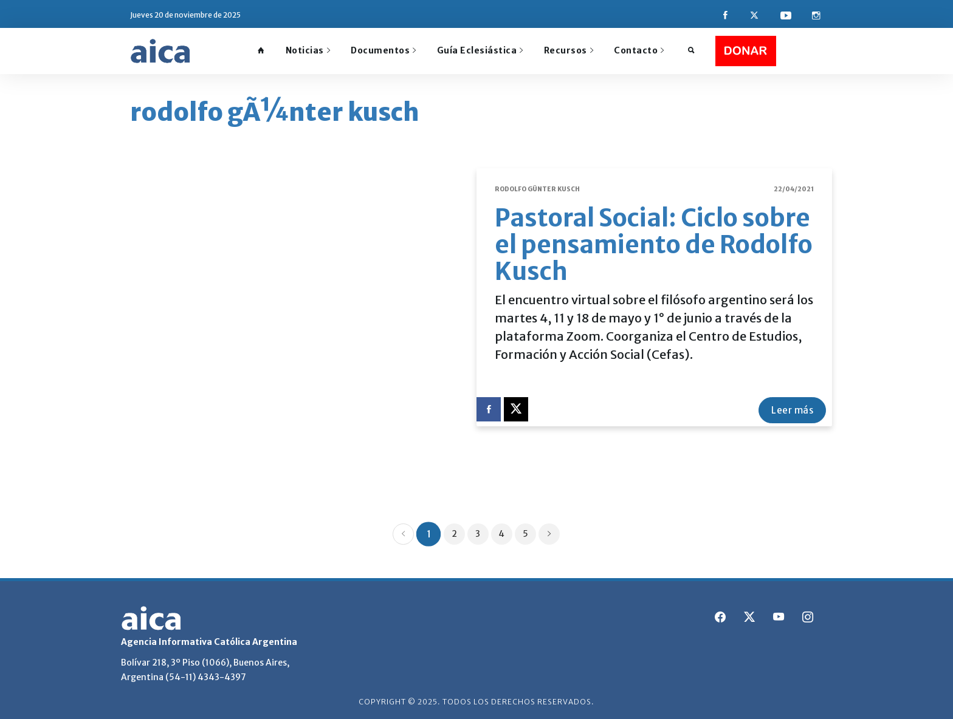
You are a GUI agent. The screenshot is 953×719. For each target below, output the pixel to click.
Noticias (308, 50)
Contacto (639, 50)
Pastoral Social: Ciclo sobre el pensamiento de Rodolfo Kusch (654, 244)
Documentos (383, 50)
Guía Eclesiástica (480, 50)
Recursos (569, 50)
